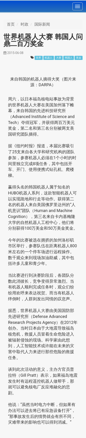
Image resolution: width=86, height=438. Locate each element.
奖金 (78, 57)
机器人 (48, 57)
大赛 (58, 57)
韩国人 (68, 57)
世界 (38, 57)
